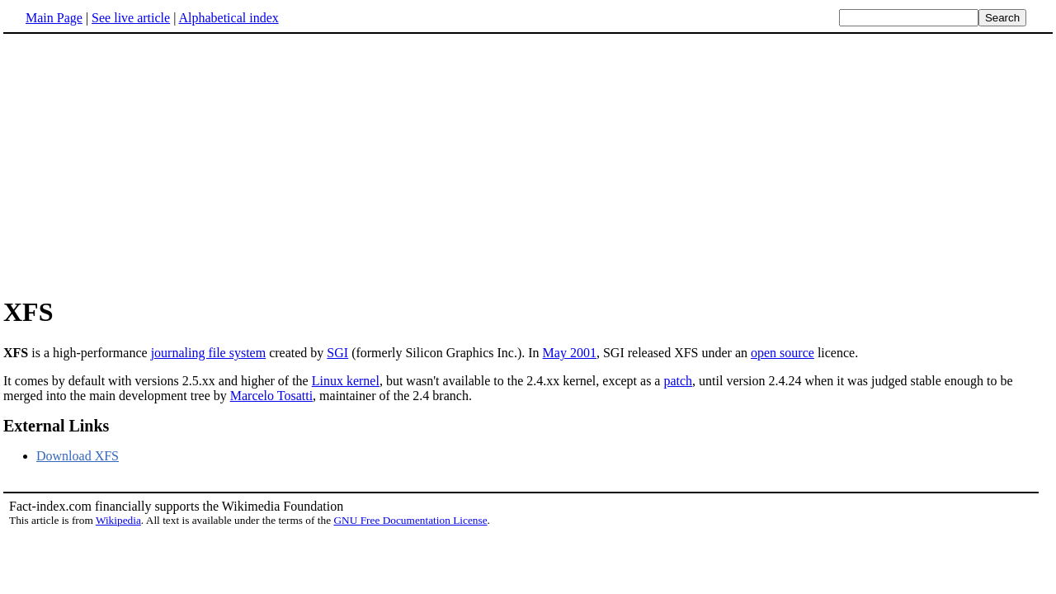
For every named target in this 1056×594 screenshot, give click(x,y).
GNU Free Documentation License (410, 520)
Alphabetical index (228, 18)
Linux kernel (346, 381)
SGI (337, 353)
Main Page (54, 18)
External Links (56, 426)
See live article (131, 18)
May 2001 (569, 353)
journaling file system (208, 353)
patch (677, 381)
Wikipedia (118, 520)
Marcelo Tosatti (271, 396)
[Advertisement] (141, 164)
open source (782, 353)
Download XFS (77, 456)
